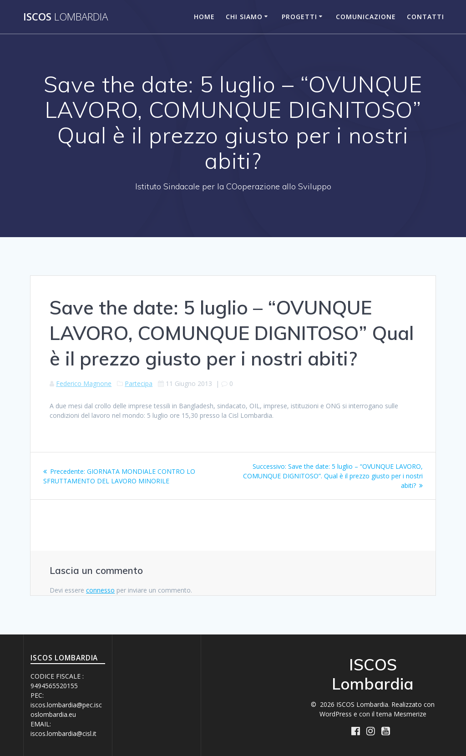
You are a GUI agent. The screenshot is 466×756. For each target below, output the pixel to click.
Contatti (425, 16)
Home (204, 16)
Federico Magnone (83, 383)
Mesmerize (410, 714)
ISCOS (65, 17)
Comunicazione (366, 16)
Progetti (299, 16)
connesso (100, 590)
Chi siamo (244, 16)
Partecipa (138, 383)
